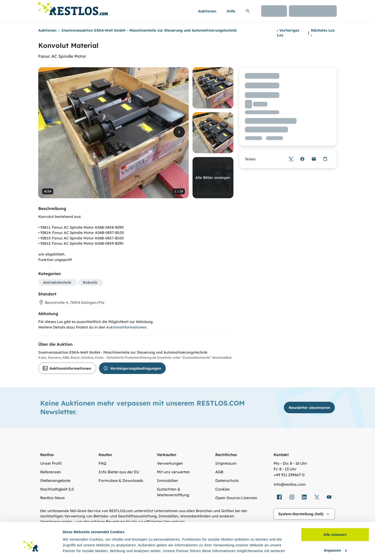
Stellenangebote (55, 480)
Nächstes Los (323, 32)
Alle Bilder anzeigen (212, 177)
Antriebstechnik (57, 282)
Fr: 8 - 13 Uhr (285, 469)
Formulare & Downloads (121, 480)
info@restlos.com (290, 484)
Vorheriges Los (288, 32)
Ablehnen (335, 535)
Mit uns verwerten (173, 471)
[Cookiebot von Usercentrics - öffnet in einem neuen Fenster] (31, 544)
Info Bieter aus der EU (119, 471)
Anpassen (335, 519)
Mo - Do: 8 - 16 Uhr (290, 463)
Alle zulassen (335, 504)
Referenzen (50, 471)
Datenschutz (227, 480)
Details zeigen (75, 545)
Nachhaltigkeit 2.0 (57, 489)
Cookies (222, 489)
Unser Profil (51, 463)
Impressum (226, 463)
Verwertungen (170, 463)
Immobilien (167, 480)
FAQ (102, 463)
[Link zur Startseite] (73, 7)
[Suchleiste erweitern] (248, 11)
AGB (219, 471)
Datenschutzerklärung (202, 531)
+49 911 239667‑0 (289, 474)
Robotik (90, 282)
